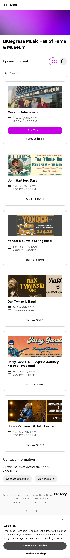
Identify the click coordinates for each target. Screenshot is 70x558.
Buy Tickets (45, 131)
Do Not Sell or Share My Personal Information (41, 498)
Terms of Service (17, 498)
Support (7, 494)
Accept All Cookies (35, 545)
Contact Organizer (17, 478)
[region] (35, 536)
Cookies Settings (35, 553)
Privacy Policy (25, 496)
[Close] (62, 519)
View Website (46, 478)
